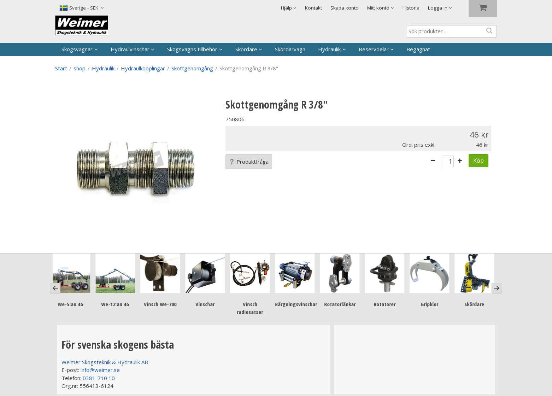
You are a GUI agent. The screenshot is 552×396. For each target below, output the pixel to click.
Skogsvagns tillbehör (192, 49)
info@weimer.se (100, 369)
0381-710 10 (99, 378)
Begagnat (418, 49)
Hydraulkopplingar (143, 68)
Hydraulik (329, 49)
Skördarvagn (290, 49)
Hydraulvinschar (130, 49)
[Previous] (55, 288)
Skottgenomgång (192, 68)
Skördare (246, 49)
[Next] (497, 288)
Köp (478, 160)
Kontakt (313, 8)
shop (80, 68)
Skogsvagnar (77, 49)
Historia (411, 8)
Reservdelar (374, 49)
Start (61, 68)
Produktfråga (249, 161)
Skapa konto (344, 8)
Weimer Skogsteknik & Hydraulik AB (104, 362)
